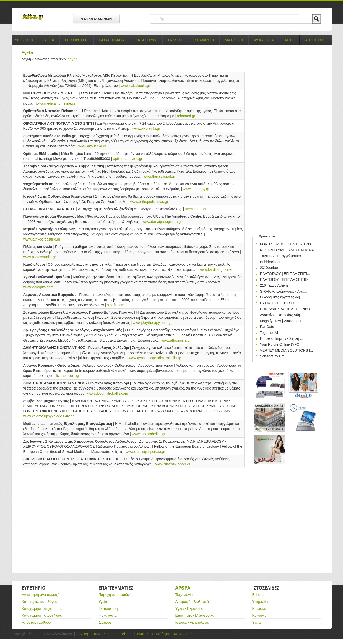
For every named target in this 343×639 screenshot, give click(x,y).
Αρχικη (28, 59)
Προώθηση (161, 633)
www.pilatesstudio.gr (39, 257)
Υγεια (49, 39)
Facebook (124, 633)
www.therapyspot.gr (159, 176)
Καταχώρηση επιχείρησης (42, 608)
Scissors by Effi (272, 356)
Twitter (142, 633)
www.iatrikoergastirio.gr (41, 239)
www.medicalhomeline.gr (55, 103)
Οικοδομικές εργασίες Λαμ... (282, 297)
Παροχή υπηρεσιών (114, 595)
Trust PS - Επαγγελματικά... (282, 256)
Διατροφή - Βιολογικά (192, 602)
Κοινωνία (259, 615)
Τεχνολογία (184, 595)
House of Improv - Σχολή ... (281, 338)
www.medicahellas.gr (149, 434)
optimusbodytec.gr (127, 159)
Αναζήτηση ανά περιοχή (41, 595)
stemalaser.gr (195, 209)
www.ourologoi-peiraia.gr (145, 452)
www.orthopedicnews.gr (149, 201)
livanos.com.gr (67, 376)
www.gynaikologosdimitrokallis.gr (155, 358)
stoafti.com (115, 305)
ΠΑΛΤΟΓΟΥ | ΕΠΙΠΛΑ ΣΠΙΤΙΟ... (285, 279)
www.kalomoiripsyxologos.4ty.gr (48, 416)
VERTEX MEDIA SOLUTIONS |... (286, 350)
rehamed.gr (186, 116)
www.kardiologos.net (215, 269)
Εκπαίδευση (108, 608)
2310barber (269, 268)
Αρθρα (182, 588)
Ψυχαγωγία (108, 615)
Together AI (269, 333)
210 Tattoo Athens (274, 285)
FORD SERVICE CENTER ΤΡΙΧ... (287, 244)
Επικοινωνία (102, 633)
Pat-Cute (267, 327)
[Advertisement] (133, 514)
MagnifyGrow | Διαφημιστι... (282, 321)
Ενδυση (175, 39)
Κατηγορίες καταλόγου (39, 602)
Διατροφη (234, 39)
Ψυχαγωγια (264, 39)
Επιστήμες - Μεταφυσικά (194, 615)
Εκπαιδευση (203, 39)
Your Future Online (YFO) (280, 344)
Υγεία (103, 602)
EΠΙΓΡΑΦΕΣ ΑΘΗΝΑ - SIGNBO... (286, 309)
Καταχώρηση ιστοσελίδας (42, 615)
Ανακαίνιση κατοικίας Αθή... (281, 315)
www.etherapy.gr (196, 189)
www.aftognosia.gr (176, 340)
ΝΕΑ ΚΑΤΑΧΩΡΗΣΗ (96, 18)
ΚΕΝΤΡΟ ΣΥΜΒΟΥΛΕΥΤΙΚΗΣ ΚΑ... (288, 250)
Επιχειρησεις (76, 39)
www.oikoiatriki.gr (146, 128)
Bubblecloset (270, 262)
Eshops (258, 595)
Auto (290, 39)
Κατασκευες (146, 39)
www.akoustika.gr (92, 146)
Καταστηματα (112, 39)
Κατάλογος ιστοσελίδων (52, 59)
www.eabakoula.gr (135, 86)
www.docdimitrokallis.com (107, 393)
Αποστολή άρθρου (36, 622)
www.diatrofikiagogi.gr (172, 464)
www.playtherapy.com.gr (152, 323)
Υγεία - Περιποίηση (190, 608)
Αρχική (82, 633)
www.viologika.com (38, 287)
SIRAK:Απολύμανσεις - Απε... (283, 291)
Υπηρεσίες (260, 602)
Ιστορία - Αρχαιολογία (192, 622)
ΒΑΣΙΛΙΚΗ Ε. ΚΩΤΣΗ (277, 303)
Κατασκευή (261, 608)
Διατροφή (106, 622)
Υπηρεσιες (24, 39)
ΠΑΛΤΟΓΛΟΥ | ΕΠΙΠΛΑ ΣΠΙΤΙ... (285, 274)
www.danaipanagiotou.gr (162, 221)
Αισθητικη (314, 39)
